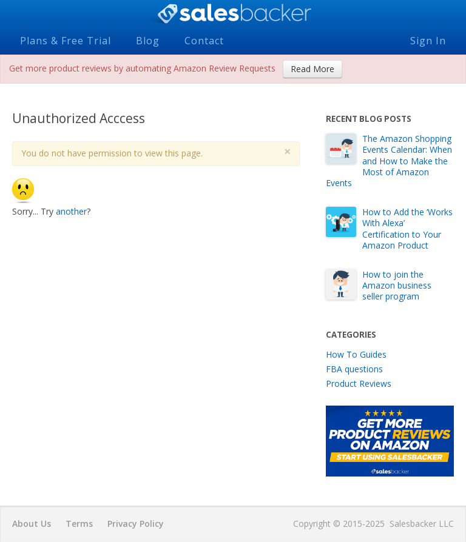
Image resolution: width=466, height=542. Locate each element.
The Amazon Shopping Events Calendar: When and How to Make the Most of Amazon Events (389, 161)
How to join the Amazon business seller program (396, 285)
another (71, 211)
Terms (79, 523)
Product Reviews (358, 383)
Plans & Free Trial (65, 40)
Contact (204, 40)
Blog (148, 40)
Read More (312, 69)
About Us (31, 523)
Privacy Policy (135, 523)
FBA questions (354, 369)
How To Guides (356, 354)
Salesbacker (233, 14)
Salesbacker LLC (422, 523)
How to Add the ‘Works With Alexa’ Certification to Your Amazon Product (407, 228)
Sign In (428, 40)
